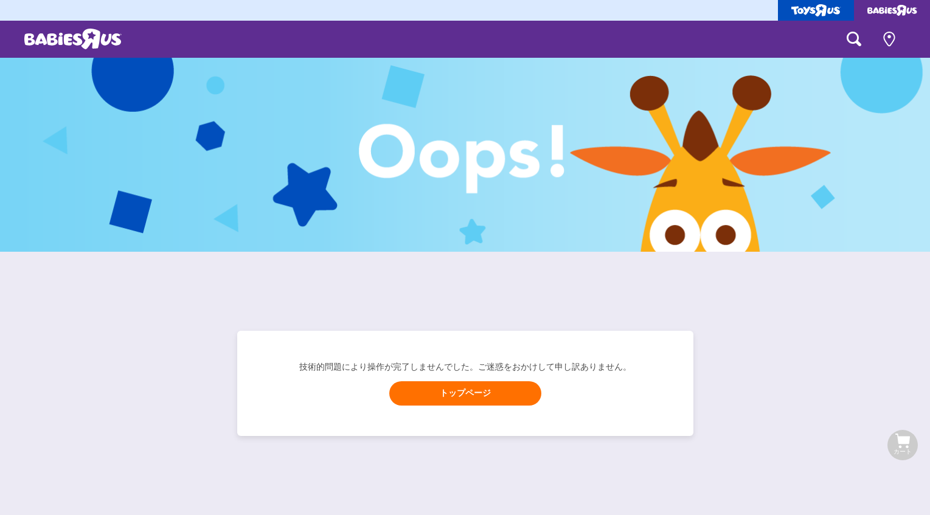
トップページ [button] (465, 393)
